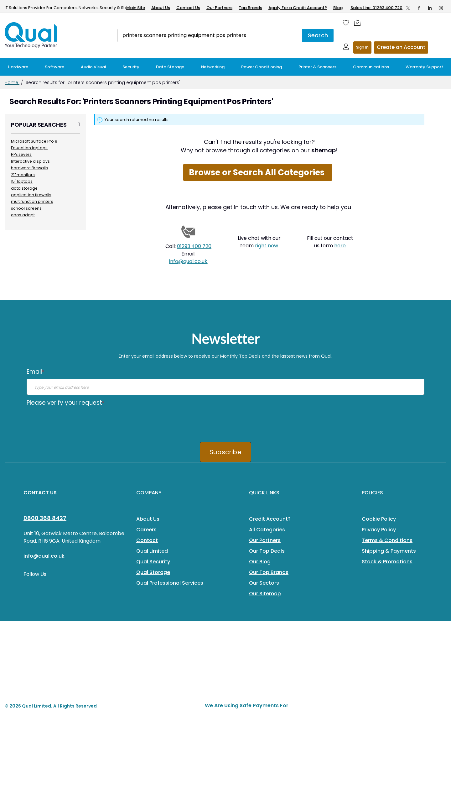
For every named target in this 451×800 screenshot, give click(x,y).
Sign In (362, 47)
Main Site (135, 8)
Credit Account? (270, 519)
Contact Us (188, 8)
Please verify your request (65, 402)
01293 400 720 (194, 246)
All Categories (267, 529)
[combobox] (209, 35)
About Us (160, 8)
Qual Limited (152, 551)
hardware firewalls (29, 168)
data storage (24, 188)
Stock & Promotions (387, 561)
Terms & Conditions (387, 540)
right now (266, 245)
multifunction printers (32, 201)
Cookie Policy (379, 519)
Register (401, 47)
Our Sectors (264, 583)
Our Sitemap (265, 593)
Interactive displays (30, 161)
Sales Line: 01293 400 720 (376, 8)
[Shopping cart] (359, 22)
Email (35, 371)
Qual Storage (153, 572)
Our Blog (260, 561)
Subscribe (225, 452)
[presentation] (74, 422)
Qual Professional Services (169, 583)
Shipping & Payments (389, 551)
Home (12, 82)
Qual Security (153, 561)
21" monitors (23, 174)
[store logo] (31, 35)
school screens (26, 208)
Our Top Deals (267, 551)
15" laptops (22, 181)
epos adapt (23, 215)
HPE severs (21, 154)
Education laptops (29, 147)
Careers (146, 529)
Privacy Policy (379, 529)
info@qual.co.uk (188, 261)
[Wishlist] (346, 22)
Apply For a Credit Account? (297, 8)
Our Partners (219, 8)
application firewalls (31, 194)
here (340, 245)
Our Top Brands (268, 572)
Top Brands (250, 8)
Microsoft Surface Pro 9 (34, 141)
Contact (147, 540)
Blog (338, 8)
